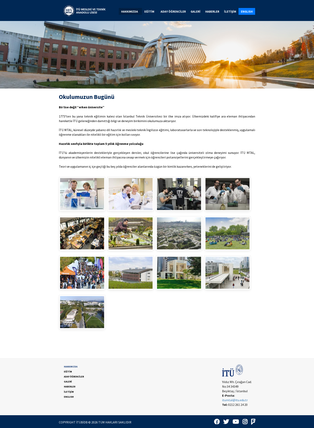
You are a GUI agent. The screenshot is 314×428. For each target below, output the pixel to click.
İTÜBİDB (82, 422)
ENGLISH (247, 11)
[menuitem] (130, 11)
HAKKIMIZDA (131, 11)
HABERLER (212, 11)
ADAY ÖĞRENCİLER (173, 11)
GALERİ (195, 11)
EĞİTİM (150, 11)
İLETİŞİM (230, 11)
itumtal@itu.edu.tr (235, 400)
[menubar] (187, 11)
